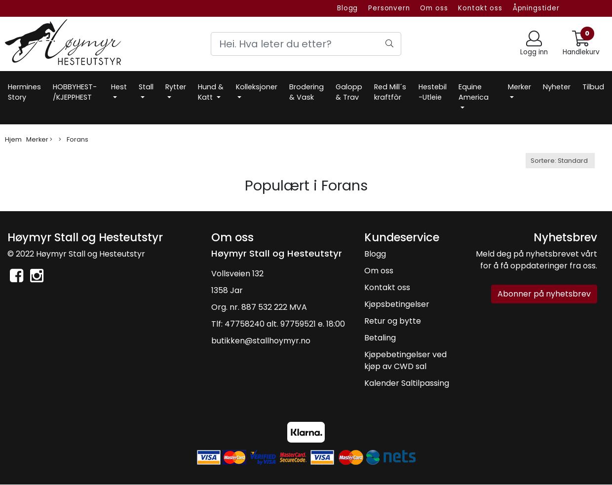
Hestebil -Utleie (433, 92)
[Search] (306, 44)
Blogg (347, 8)
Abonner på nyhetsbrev (544, 293)
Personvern (389, 8)
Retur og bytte (392, 321)
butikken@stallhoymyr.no (260, 340)
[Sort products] (560, 160)
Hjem (13, 139)
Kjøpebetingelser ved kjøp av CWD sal (405, 360)
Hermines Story (24, 92)
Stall (146, 87)
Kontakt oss (480, 8)
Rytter (175, 87)
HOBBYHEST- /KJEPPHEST (75, 92)
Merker (519, 87)
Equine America (474, 92)
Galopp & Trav (349, 92)
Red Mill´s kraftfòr (390, 92)
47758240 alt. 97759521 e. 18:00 (285, 324)
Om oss (434, 8)
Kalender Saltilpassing (406, 383)
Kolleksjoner (256, 87)
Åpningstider (536, 8)
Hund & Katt (211, 92)
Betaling (380, 337)
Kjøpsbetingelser (396, 304)
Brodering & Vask (306, 92)
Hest (119, 87)
